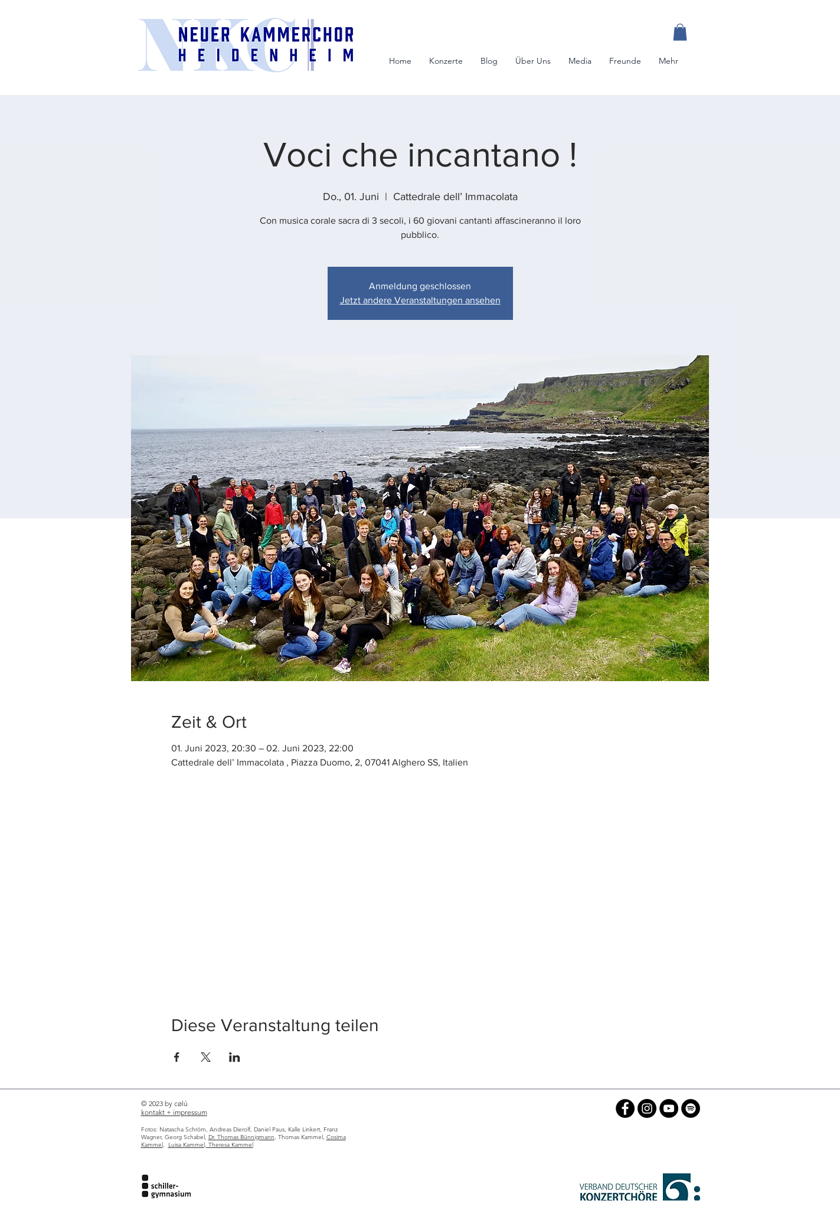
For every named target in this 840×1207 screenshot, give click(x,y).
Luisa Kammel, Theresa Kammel (210, 1145)
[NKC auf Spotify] (690, 1108)
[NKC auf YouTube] (668, 1108)
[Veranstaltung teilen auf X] (205, 1057)
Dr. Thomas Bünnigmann (241, 1137)
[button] (680, 32)
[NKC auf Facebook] (625, 1108)
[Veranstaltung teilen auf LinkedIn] (234, 1057)
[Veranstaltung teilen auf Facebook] (176, 1057)
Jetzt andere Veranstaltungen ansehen (420, 300)
